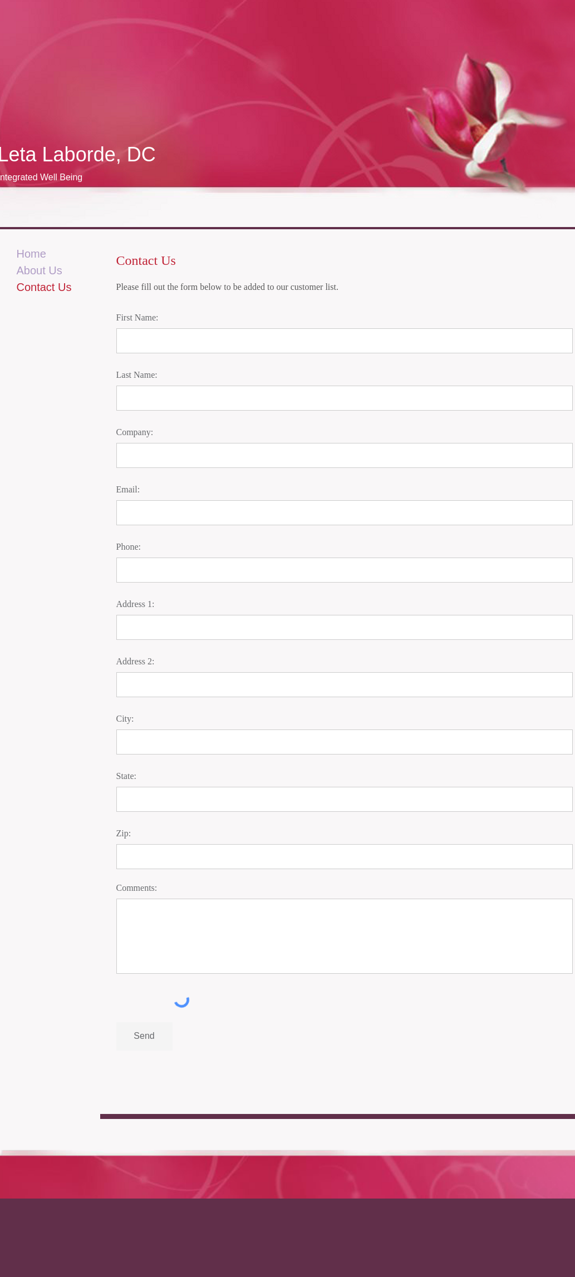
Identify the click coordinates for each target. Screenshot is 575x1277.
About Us (39, 270)
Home (31, 254)
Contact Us (44, 287)
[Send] (144, 1036)
